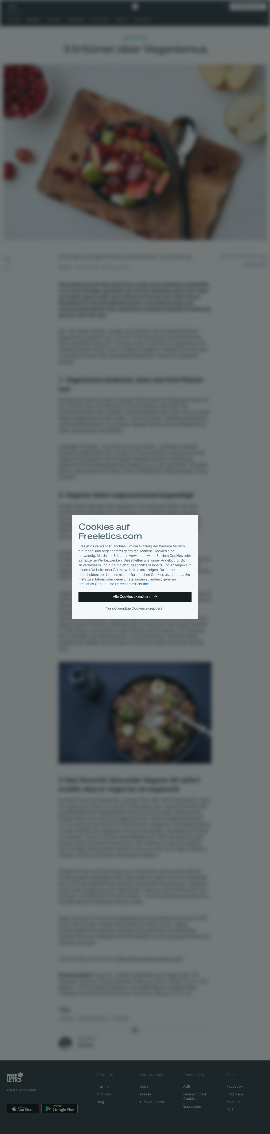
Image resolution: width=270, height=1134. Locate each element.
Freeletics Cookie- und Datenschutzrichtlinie (113, 584)
